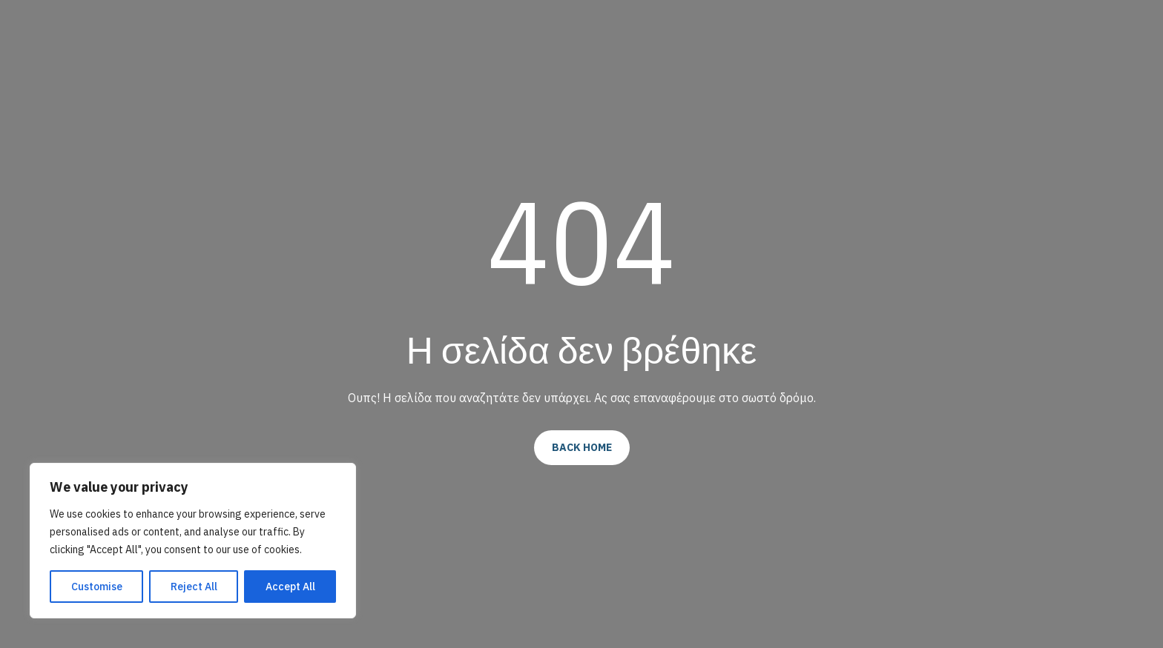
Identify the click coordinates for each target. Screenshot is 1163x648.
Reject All (194, 586)
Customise (96, 586)
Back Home (582, 447)
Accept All (290, 586)
